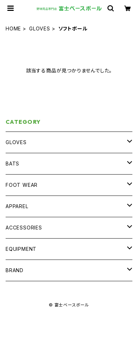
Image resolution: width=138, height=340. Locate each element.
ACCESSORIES (24, 228)
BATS (12, 164)
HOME (13, 28)
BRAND (15, 270)
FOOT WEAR (22, 185)
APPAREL (17, 206)
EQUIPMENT (21, 249)
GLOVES (39, 28)
